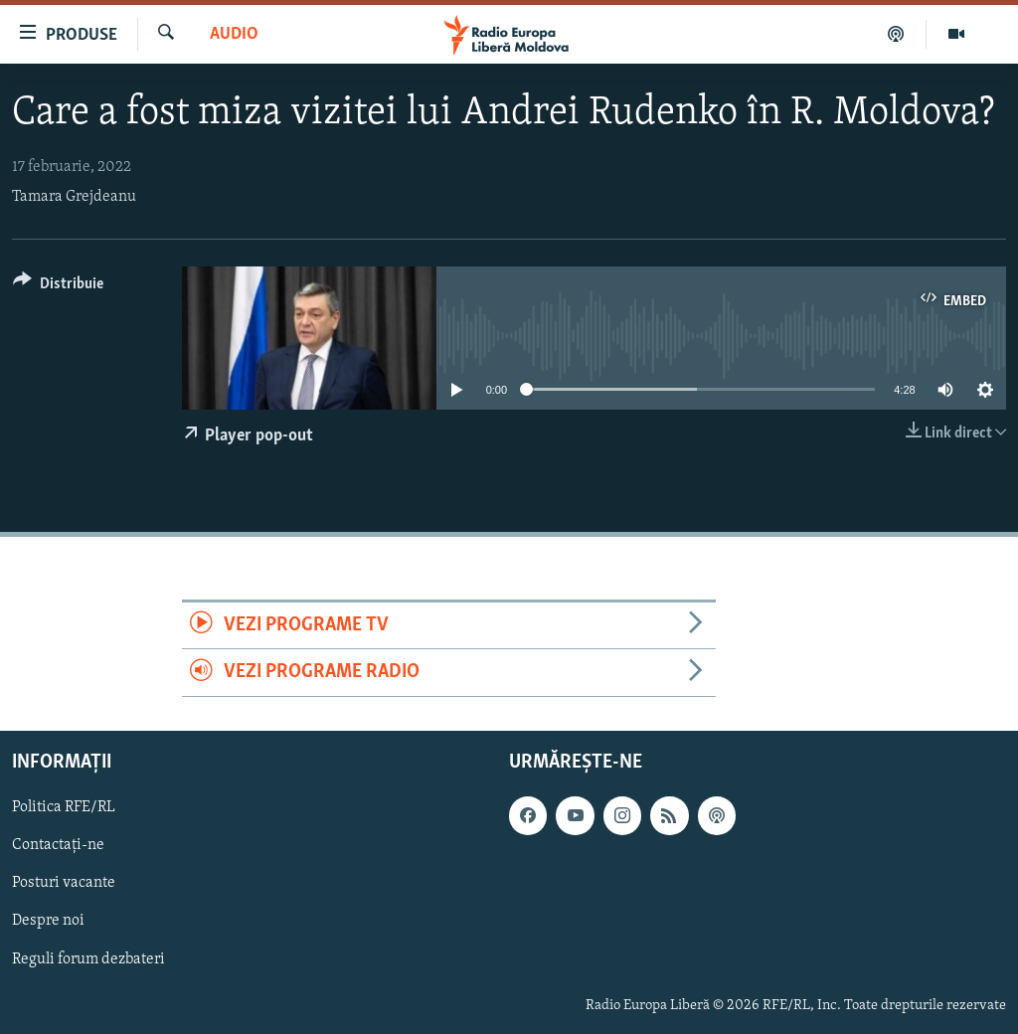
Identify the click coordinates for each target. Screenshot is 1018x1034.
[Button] (58, 286)
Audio (234, 34)
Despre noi (48, 921)
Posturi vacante (63, 883)
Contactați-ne (58, 845)
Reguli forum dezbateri (88, 958)
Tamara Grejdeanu (74, 197)
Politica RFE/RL (63, 807)
